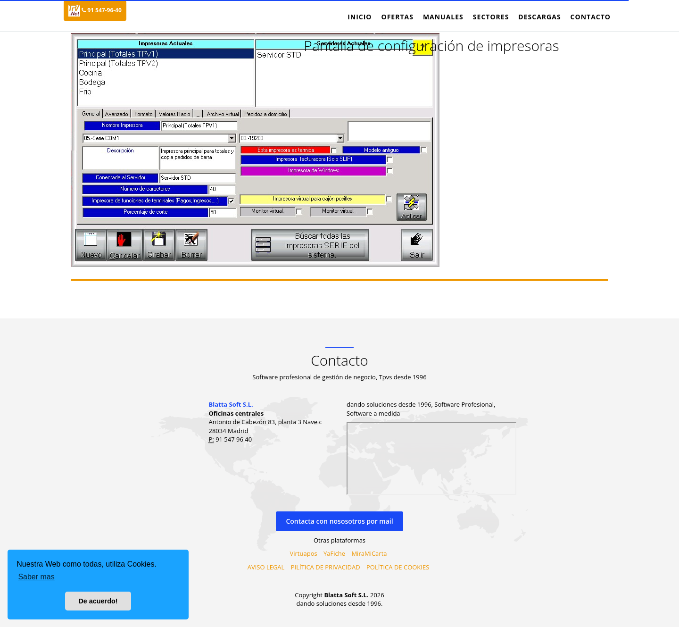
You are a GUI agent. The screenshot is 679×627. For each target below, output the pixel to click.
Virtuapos (303, 553)
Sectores (491, 16)
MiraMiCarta (369, 553)
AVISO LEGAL (266, 567)
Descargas (539, 16)
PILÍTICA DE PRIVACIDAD (325, 567)
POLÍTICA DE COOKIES (397, 567)
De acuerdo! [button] (97, 601)
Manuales (443, 16)
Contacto (591, 16)
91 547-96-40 (102, 10)
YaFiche (334, 553)
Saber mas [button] (36, 577)
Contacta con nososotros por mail (339, 521)
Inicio (360, 16)
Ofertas (397, 16)
